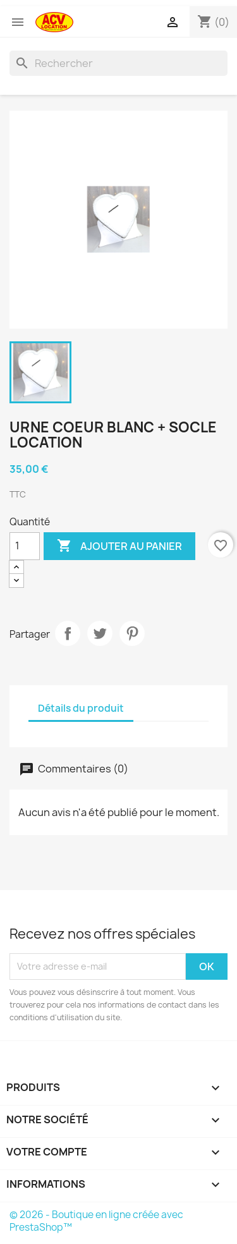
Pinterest (132, 633)
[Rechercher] (118, 63)
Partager (67, 633)
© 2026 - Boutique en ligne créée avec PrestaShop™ (96, 1221)
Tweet (99, 633)
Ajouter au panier (119, 546)
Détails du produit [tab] (81, 708)
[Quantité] (24, 546)
